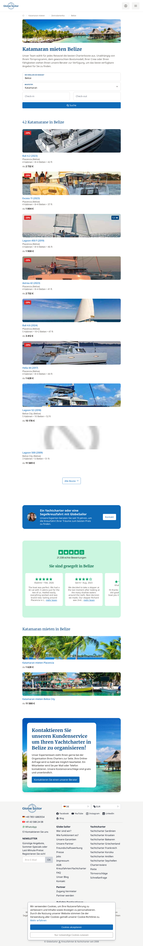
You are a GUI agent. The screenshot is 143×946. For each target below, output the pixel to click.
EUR (106, 806)
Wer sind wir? (63, 831)
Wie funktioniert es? (67, 835)
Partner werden (65, 895)
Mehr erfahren (38, 920)
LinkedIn (108, 813)
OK (49, 859)
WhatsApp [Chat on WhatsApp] (29, 826)
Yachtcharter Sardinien (103, 831)
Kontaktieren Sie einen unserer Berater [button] (55, 779)
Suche (71, 105)
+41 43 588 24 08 (32, 821)
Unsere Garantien (66, 839)
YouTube (77, 813)
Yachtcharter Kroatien (102, 835)
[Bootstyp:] (71, 86)
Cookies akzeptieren (71, 927)
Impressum (62, 860)
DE (76, 806)
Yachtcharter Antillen (101, 856)
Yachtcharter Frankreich (103, 848)
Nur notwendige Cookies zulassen (71, 934)
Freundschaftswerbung (69, 848)
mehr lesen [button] (51, 600)
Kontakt (109, 517)
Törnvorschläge (99, 873)
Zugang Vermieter (66, 891)
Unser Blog (62, 877)
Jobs (58, 856)
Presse (60, 852)
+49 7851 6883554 (33, 816)
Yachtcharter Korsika (101, 852)
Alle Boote (72, 481)
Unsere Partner (64, 843)
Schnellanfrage (98, 877)
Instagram (93, 813)
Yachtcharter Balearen (102, 839)
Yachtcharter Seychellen (103, 860)
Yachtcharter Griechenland (105, 843)
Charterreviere (98, 864)
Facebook (62, 813)
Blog (60, 818)
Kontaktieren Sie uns (35, 831)
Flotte (93, 869)
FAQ (58, 872)
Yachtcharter (79, 868)
